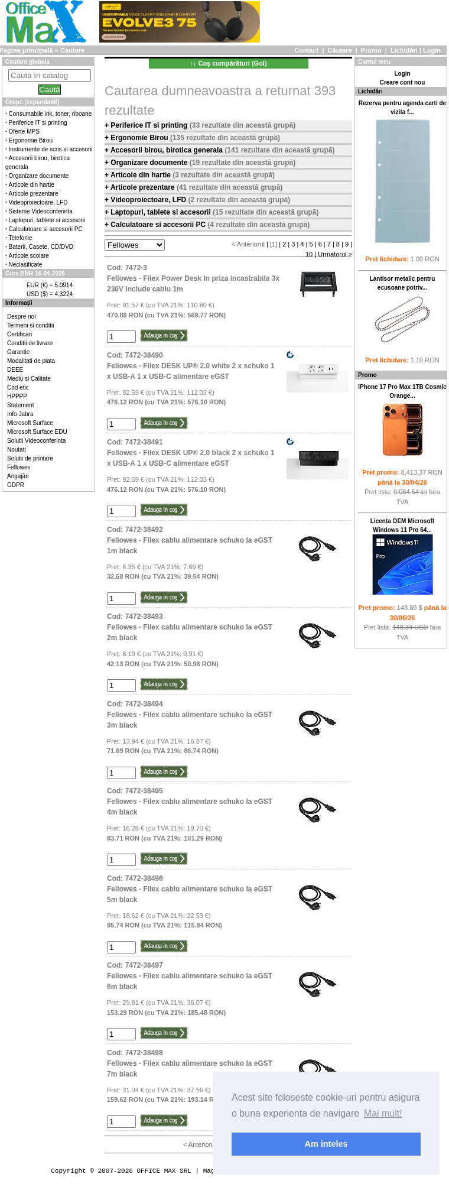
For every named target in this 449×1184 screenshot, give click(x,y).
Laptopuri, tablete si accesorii (47, 220)
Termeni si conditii (30, 325)
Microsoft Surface (30, 423)
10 (309, 254)
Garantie (18, 352)
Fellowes (18, 467)
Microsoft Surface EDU (37, 432)
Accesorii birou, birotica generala (167, 150)
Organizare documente (39, 176)
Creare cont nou (402, 82)
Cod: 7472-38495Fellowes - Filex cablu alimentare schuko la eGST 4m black (189, 801)
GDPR (15, 485)
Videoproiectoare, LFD (38, 202)
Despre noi (21, 316)
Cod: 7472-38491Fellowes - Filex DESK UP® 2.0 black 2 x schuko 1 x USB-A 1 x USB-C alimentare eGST (191, 453)
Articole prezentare (33, 193)
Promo (371, 50)
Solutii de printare (30, 458)
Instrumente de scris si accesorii (51, 149)
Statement (20, 405)
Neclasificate (26, 264)
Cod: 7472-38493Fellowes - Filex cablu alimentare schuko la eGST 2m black (189, 627)
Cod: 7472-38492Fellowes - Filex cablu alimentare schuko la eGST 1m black (189, 540)
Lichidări (404, 50)
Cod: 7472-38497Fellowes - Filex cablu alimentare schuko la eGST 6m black (189, 976)
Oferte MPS (24, 131)
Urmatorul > (335, 254)
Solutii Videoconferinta (36, 440)
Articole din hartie (31, 184)
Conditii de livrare (30, 343)
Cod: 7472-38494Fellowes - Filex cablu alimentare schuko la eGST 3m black (189, 714)
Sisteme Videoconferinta (41, 211)
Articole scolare (29, 255)
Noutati (16, 449)
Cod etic (18, 387)
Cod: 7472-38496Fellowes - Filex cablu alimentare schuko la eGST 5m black (189, 889)
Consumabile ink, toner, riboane (50, 114)
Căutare (340, 50)
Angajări (18, 476)
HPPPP (17, 396)
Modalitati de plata (31, 361)
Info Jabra (20, 414)
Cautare (72, 50)
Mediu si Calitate (29, 378)
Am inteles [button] (326, 1144)
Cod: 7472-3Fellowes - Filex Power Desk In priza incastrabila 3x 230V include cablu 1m (193, 278)
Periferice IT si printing (38, 122)
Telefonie (20, 238)
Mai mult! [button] (383, 1113)
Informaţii (18, 303)
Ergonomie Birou (31, 140)
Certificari (19, 334)
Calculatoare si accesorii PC (46, 229)
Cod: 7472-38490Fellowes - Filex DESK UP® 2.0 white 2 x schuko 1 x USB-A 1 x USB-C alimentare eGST (191, 366)
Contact (306, 50)
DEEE (15, 369)
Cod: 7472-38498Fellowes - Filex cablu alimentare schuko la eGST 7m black (189, 1063)
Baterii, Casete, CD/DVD (41, 247)
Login (432, 50)
